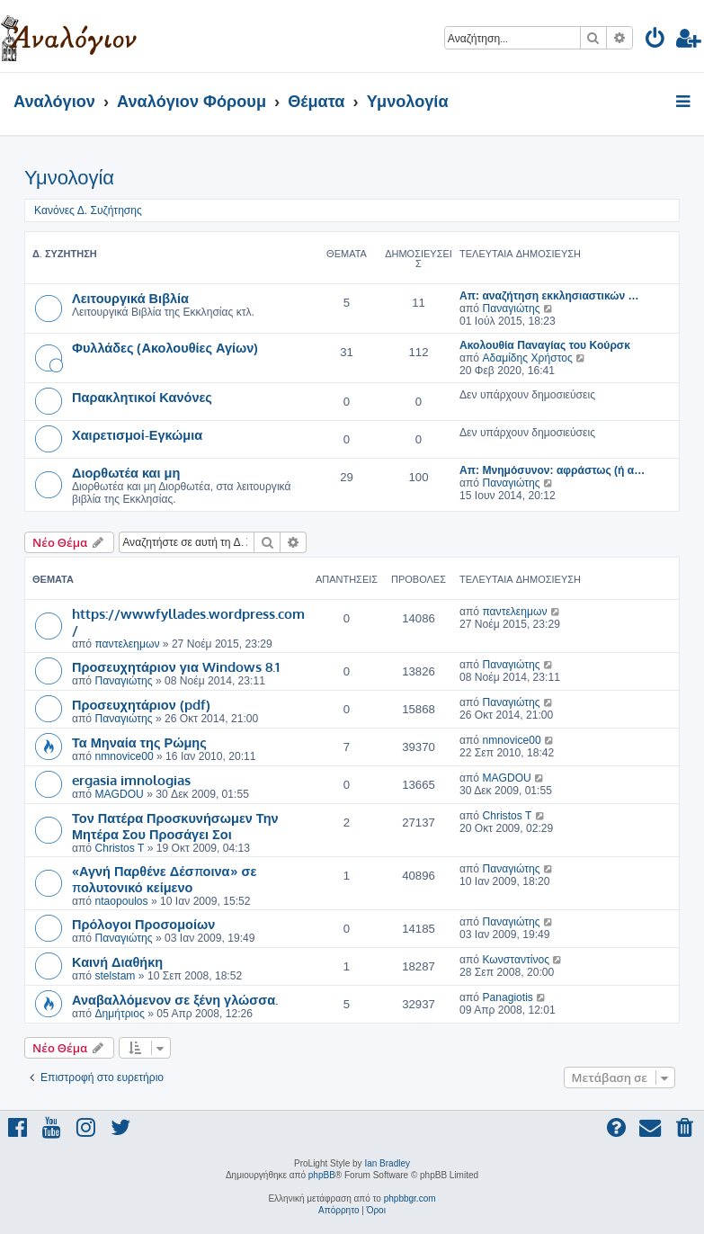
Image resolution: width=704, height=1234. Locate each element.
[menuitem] (656, 41)
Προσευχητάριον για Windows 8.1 (176, 666)
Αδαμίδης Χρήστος (527, 358)
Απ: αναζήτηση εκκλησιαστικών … (549, 296)
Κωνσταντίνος (515, 959)
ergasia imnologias (131, 780)
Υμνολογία (69, 177)
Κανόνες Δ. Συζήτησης (88, 210)
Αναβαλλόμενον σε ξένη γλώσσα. (175, 999)
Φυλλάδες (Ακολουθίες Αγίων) (165, 347)
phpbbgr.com (410, 1198)
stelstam (114, 976)
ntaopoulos (120, 901)
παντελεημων (126, 644)
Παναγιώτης (510, 308)
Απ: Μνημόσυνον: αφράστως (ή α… (552, 470)
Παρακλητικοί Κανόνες (142, 397)
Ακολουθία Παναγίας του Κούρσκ (544, 345)
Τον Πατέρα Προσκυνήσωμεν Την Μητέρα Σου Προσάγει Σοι (175, 825)
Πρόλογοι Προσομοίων (143, 924)
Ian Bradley (387, 1163)
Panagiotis (507, 997)
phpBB (321, 1175)
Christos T (119, 848)
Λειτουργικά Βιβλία (130, 298)
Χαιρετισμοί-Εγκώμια (137, 434)
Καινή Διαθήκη (117, 961)
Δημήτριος (119, 1013)
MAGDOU (118, 794)
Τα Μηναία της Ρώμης (139, 742)
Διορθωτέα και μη (126, 472)
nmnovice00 (123, 756)
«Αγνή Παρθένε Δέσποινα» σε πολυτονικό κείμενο (164, 879)
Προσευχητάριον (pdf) (141, 704)
